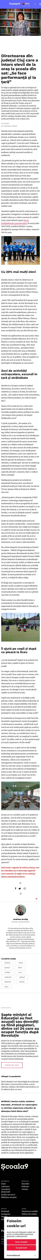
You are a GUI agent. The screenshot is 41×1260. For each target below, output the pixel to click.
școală (7, 967)
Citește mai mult (12, 1065)
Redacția (25, 1186)
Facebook (5, 1211)
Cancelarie (5, 1189)
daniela (7, 963)
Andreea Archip (20, 919)
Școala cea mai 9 (8, 1194)
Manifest (25, 1184)
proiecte (8, 982)
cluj (20, 972)
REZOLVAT (5, 1192)
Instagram (5, 1214)
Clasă (3, 1184)
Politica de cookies (29, 1214)
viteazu (7, 972)
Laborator (5, 1186)
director (8, 977)
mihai (20, 967)
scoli (7, 986)
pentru (22, 982)
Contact (25, 1189)
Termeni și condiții (30, 1211)
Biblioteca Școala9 (9, 1197)
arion (21, 963)
